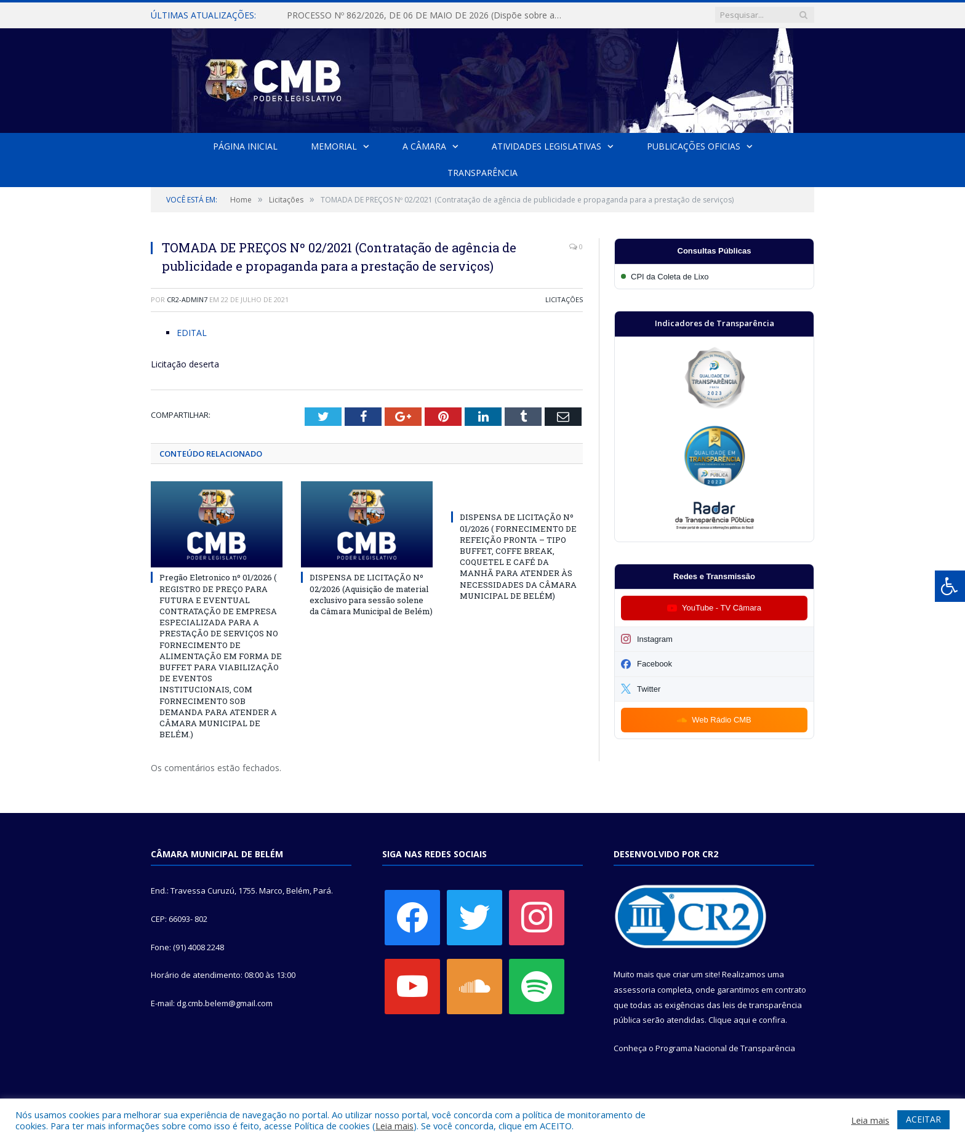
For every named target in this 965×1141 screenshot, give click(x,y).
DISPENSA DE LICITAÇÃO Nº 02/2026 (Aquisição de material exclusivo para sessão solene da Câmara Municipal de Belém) (371, 594)
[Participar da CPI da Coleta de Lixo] (714, 276)
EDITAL (192, 332)
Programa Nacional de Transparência (725, 1048)
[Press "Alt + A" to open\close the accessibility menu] (950, 586)
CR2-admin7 (187, 299)
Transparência (482, 172)
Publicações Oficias (693, 146)
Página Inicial (245, 146)
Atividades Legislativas (546, 146)
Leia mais (394, 1125)
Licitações (564, 299)
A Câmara (424, 146)
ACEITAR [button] (923, 1119)
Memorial (334, 146)
